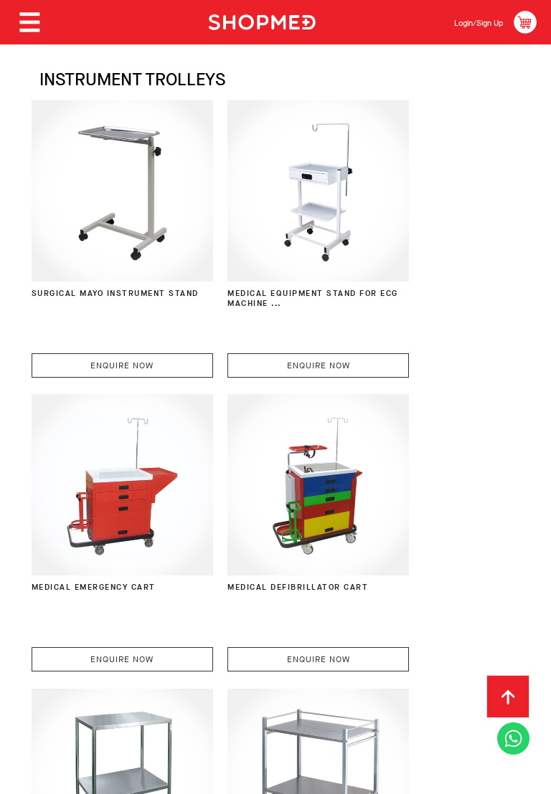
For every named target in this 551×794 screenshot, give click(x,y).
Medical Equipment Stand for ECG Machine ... (266, 265)
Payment (207, 650)
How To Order (130, 650)
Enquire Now (103, 329)
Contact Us (57, 672)
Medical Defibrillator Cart (93, 524)
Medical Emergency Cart (425, 259)
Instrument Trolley (251, 518)
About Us (52, 650)
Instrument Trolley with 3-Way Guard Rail (419, 524)
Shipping (271, 650)
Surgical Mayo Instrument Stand (82, 265)
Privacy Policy (264, 672)
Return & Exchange (362, 650)
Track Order (463, 650)
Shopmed (400, 778)
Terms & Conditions (157, 672)
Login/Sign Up (468, 22)
